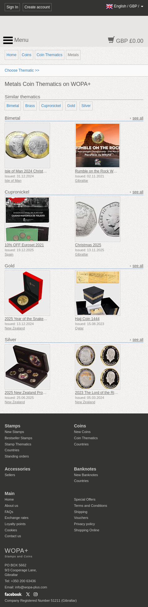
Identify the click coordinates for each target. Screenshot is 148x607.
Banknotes (85, 468)
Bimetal (13, 106)
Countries (12, 450)
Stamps (13, 425)
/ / (124, 6)
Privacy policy (84, 524)
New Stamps (14, 432)
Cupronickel (51, 106)
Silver (86, 106)
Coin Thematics (49, 55)
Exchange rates (16, 518)
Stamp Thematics (18, 444)
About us (11, 505)
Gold (71, 106)
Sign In (12, 7)
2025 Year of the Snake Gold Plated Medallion (43, 319)
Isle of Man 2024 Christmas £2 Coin (34, 171)
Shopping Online (86, 530)
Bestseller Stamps (18, 438)
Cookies (11, 530)
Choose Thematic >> (22, 70)
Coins (26, 55)
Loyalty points (15, 524)
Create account (37, 7)
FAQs (9, 512)
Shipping (80, 512)
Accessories (17, 468)
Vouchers (81, 518)
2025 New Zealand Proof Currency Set (37, 393)
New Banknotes (86, 475)
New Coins (82, 432)
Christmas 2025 (88, 245)
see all (137, 118)
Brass (30, 106)
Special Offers (84, 499)
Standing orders (17, 456)
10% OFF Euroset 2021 (24, 245)
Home (11, 55)
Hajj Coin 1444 (87, 319)
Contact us (13, 536)
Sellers (10, 475)
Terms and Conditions (90, 505)
